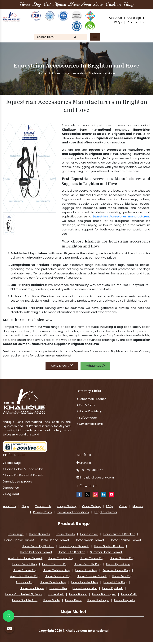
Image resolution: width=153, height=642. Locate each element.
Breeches (11, 488)
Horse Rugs (12, 463)
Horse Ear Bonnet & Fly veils (23, 475)
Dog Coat (11, 494)
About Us (115, 18)
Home (42, 73)
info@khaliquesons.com (96, 477)
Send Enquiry (62, 366)
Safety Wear (86, 418)
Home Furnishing (89, 411)
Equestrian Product (91, 399)
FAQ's (118, 22)
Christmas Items (89, 424)
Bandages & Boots (17, 481)
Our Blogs (134, 18)
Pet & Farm (85, 405)
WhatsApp (95, 366)
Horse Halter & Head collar (23, 469)
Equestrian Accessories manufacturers (121, 216)
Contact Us (136, 22)
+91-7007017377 (91, 470)
